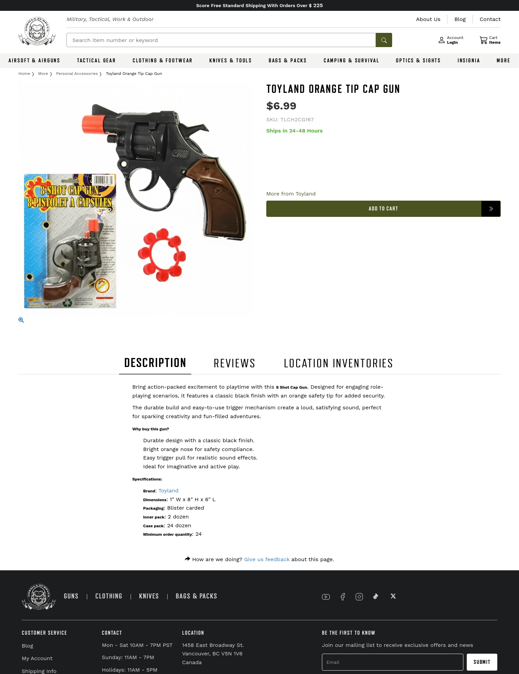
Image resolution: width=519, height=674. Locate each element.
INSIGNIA (469, 61)
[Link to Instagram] (359, 597)
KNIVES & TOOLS (230, 61)
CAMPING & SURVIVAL (352, 61)
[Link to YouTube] (326, 597)
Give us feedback (267, 559)
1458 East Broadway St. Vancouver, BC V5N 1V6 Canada (213, 654)
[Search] (221, 40)
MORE (504, 61)
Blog (27, 645)
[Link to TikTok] (376, 597)
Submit (482, 662)
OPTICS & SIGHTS (418, 61)
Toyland (168, 490)
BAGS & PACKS (288, 61)
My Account (37, 658)
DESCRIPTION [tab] (155, 363)
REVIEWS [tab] (235, 363)
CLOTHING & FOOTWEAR (163, 61)
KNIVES (149, 596)
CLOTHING (108, 596)
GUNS (71, 596)
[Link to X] (392, 597)
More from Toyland (291, 193)
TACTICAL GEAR (96, 61)
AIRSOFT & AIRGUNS (34, 61)
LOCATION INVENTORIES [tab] (339, 363)
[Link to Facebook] (343, 597)
